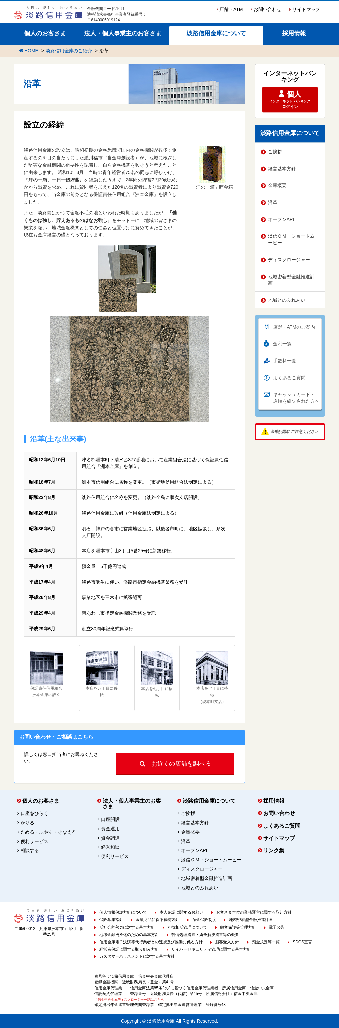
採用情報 (294, 33)
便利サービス (34, 841)
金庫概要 (277, 185)
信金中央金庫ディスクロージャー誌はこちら (131, 999)
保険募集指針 (111, 919)
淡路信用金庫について (216, 33)
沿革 (272, 202)
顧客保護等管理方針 (238, 927)
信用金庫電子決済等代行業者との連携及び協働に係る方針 (151, 942)
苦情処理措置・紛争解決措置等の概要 (205, 934)
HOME (28, 50)
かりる (27, 822)
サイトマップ (304, 9)
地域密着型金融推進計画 (291, 280)
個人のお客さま (45, 33)
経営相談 (110, 847)
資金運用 (110, 828)
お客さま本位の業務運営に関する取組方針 (254, 912)
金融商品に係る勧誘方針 (157, 919)
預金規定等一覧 (266, 942)
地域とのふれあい (286, 300)
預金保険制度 (204, 919)
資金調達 (110, 838)
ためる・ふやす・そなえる (48, 832)
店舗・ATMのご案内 (294, 327)
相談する (30, 850)
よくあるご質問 (289, 377)
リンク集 (273, 850)
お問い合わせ (266, 9)
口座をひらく (34, 813)
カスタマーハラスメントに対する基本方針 (137, 956)
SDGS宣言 (302, 942)
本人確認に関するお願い (181, 912)
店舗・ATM (230, 9)
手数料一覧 (284, 360)
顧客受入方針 (227, 942)
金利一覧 (282, 343)
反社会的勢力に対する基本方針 (127, 927)
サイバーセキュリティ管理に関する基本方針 (211, 949)
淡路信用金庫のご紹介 (69, 50)
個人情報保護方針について (123, 912)
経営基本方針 (282, 168)
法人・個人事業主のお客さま (123, 33)
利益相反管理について (187, 927)
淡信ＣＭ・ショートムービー (291, 239)
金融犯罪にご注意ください (294, 431)
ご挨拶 (275, 151)
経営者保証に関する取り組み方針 (129, 949)
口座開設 (110, 819)
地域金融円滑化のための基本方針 (129, 934)
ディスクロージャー (289, 259)
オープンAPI (281, 219)
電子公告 (277, 927)
